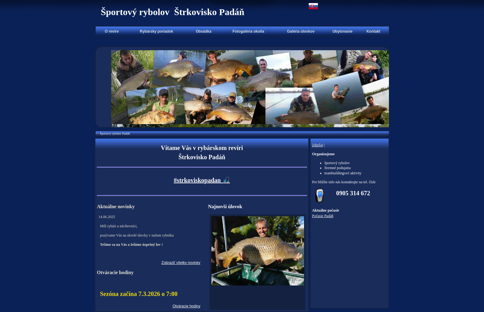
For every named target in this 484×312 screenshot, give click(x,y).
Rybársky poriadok (156, 31)
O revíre (112, 31)
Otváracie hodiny (186, 306)
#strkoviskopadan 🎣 (202, 180)
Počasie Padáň (322, 216)
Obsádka (203, 31)
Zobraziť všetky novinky (180, 263)
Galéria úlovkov (301, 31)
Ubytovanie (342, 31)
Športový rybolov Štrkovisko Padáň (172, 12)
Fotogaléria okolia (248, 31)
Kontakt (373, 31)
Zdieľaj (317, 145)
